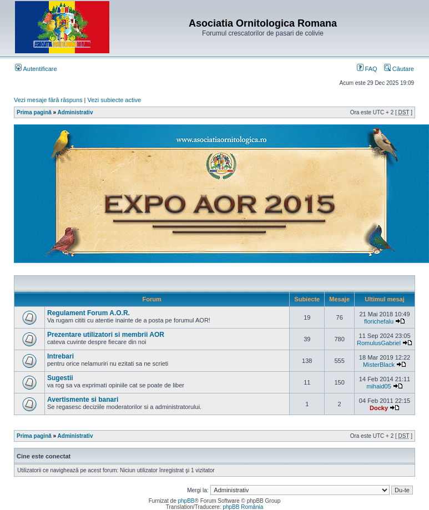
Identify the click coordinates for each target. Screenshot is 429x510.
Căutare (399, 68)
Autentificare (36, 68)
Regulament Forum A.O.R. (88, 313)
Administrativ (75, 112)
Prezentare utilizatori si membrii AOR (105, 335)
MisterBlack (379, 364)
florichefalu (378, 321)
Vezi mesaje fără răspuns (48, 100)
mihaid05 (378, 386)
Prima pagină (34, 112)
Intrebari (60, 356)
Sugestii (60, 378)
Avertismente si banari (82, 399)
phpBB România (243, 507)
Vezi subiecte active (115, 100)
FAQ (367, 68)
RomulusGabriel (379, 343)
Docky (379, 408)
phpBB (186, 501)
